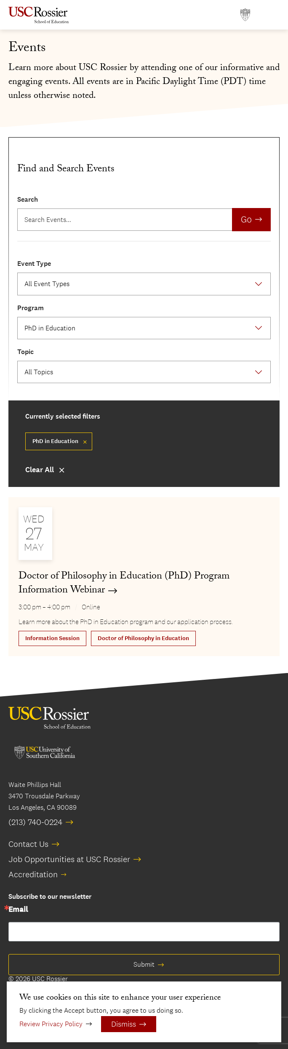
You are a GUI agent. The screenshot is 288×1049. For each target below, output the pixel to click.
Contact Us (28, 844)
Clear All (39, 470)
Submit (144, 964)
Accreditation (33, 874)
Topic (25, 351)
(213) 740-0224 (35, 822)
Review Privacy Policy (51, 1023)
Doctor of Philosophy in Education (143, 638)
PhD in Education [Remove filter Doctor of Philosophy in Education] (55, 441)
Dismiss (123, 1024)
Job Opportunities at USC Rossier (69, 859)
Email (18, 910)
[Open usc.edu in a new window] (245, 15)
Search (27, 199)
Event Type (34, 263)
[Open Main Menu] (271, 15)
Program (30, 307)
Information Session (52, 638)
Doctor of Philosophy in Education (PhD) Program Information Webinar (124, 584)
